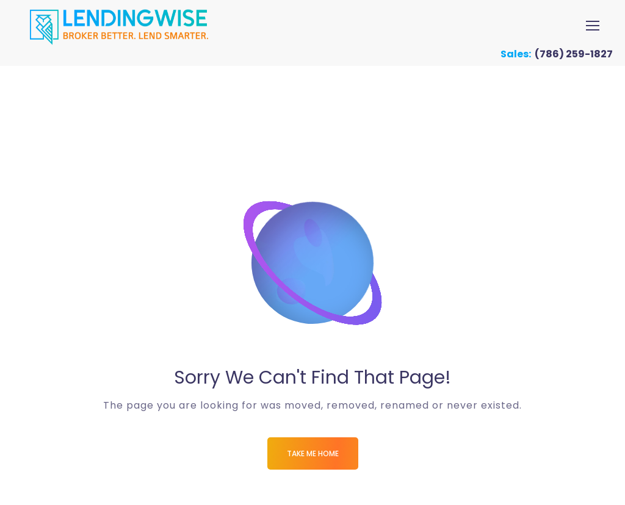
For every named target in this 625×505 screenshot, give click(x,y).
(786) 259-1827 (574, 54)
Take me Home (313, 453)
